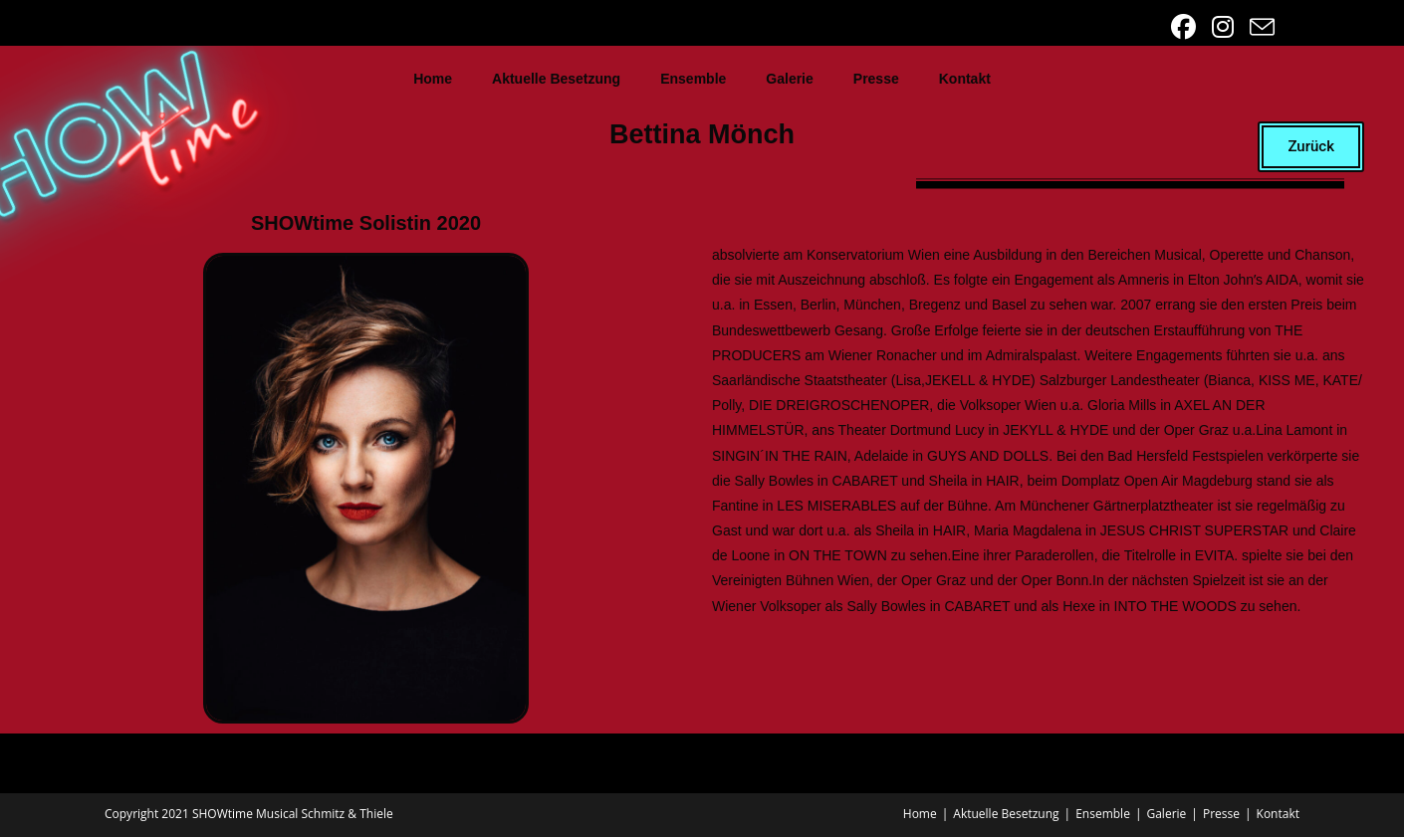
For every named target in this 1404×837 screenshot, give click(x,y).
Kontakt (965, 79)
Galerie (789, 79)
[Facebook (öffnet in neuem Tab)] (1185, 27)
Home (432, 79)
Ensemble (693, 79)
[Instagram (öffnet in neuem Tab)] (1225, 27)
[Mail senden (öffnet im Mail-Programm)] (1259, 27)
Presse (876, 79)
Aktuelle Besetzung (556, 79)
